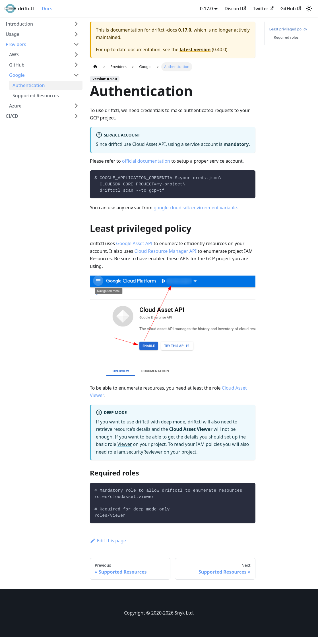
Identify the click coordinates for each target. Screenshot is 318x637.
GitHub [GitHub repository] (290, 8)
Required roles (286, 37)
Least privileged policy (288, 29)
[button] (42, 23)
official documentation (146, 161)
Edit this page (108, 540)
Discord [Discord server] (235, 8)
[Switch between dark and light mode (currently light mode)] (308, 8)
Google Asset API (134, 243)
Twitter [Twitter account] (263, 8)
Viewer (124, 444)
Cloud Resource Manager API (165, 251)
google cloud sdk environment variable (195, 207)
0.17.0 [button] (206, 8)
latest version (194, 49)
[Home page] (95, 66)
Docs (47, 8)
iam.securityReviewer (139, 452)
